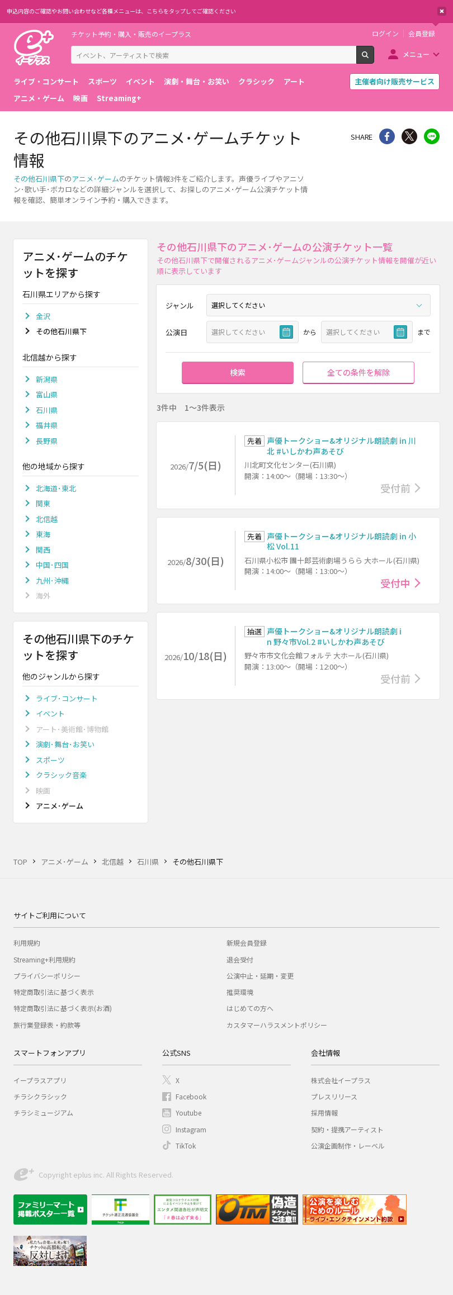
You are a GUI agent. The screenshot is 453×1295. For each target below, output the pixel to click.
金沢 (43, 316)
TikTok (186, 1145)
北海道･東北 (56, 488)
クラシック (256, 81)
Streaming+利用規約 (44, 959)
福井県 (47, 425)
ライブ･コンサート (67, 698)
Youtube (188, 1112)
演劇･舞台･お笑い (65, 744)
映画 (80, 98)
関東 (43, 503)
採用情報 (324, 1112)
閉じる (441, 11)
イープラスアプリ (40, 1080)
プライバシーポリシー (47, 975)
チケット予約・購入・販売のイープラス (131, 34)
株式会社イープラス (341, 1080)
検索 (238, 372)
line (432, 136)
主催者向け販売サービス (395, 81)
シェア (387, 136)
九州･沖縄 (52, 580)
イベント (140, 81)
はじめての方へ (249, 1008)
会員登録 (421, 33)
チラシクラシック (40, 1096)
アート (294, 81)
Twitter (409, 136)
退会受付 (239, 959)
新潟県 (47, 379)
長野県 (47, 440)
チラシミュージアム (43, 1112)
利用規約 (26, 942)
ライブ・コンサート (46, 81)
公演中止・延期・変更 (260, 975)
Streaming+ (119, 98)
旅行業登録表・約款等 (47, 1025)
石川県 (47, 410)
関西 (43, 549)
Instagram (191, 1129)
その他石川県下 (38, 178)
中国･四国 (52, 564)
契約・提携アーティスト (347, 1129)
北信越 (47, 519)
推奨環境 (239, 992)
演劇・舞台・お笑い (196, 81)
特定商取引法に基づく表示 (53, 992)
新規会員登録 (246, 942)
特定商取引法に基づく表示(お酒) (62, 1008)
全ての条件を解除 (358, 372)
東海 (43, 534)
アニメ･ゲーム (95, 178)
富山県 (47, 394)
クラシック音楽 (61, 775)
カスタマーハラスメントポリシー (276, 1025)
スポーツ (102, 81)
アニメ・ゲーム (38, 98)
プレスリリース (334, 1096)
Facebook (191, 1096)
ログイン (385, 33)
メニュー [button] (416, 54)
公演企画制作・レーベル (348, 1145)
